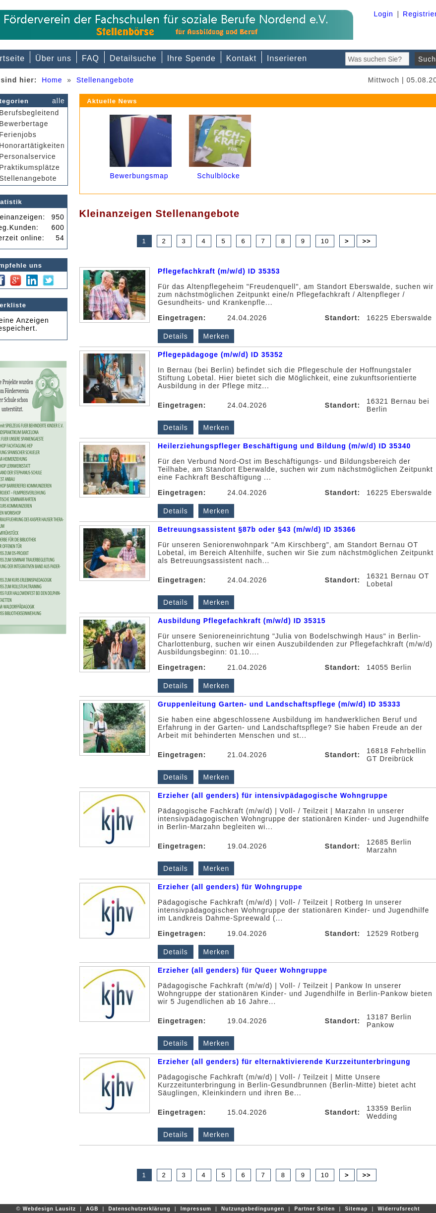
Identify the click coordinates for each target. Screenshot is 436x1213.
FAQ (90, 58)
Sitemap (356, 1209)
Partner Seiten (315, 1209)
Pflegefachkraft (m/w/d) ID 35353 (219, 271)
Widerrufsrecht (398, 1209)
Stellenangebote (105, 80)
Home (52, 80)
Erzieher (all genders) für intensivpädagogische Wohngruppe (273, 795)
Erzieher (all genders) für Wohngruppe (230, 887)
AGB (92, 1209)
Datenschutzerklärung (140, 1209)
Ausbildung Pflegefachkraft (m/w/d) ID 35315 (242, 621)
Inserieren (287, 58)
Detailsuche (133, 58)
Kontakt (241, 58)
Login (383, 14)
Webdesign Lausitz (49, 1209)
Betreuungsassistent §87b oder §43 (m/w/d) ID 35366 (257, 529)
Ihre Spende (191, 58)
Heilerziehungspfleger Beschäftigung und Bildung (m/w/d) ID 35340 (284, 446)
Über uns (53, 58)
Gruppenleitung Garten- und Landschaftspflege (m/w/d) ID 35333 (279, 704)
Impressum (196, 1209)
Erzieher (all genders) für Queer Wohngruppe (242, 970)
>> (366, 241)
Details (175, 336)
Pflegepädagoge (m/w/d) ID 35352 (220, 354)
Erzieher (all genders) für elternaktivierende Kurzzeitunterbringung (284, 1062)
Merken (216, 336)
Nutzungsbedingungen (252, 1209)
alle (58, 101)
